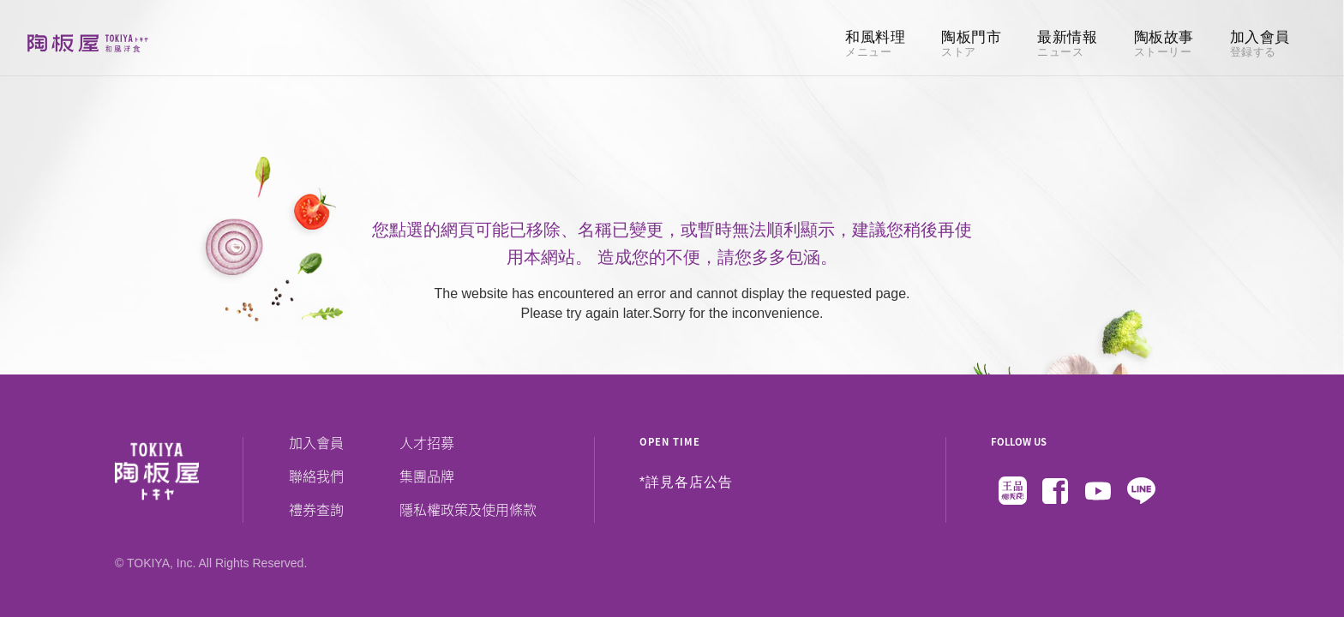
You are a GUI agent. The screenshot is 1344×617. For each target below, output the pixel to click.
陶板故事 (1164, 44)
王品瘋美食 (1012, 491)
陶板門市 (971, 44)
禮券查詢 (316, 509)
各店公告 (704, 483)
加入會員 (1260, 44)
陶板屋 (87, 42)
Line (1140, 491)
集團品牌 (426, 475)
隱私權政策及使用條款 (468, 509)
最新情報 (1067, 44)
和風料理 (875, 44)
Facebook (1055, 491)
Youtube (1098, 491)
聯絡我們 (316, 475)
